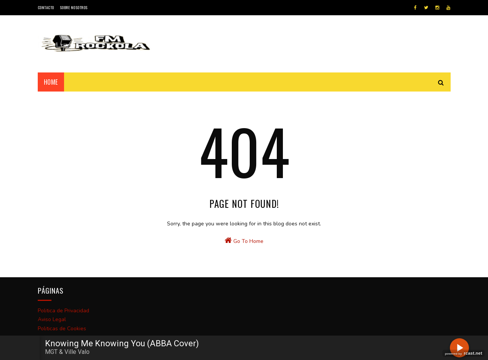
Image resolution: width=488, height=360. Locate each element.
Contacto (46, 7)
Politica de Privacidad (63, 310)
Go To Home (244, 240)
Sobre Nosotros (74, 7)
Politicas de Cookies (62, 328)
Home (51, 82)
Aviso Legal (52, 319)
